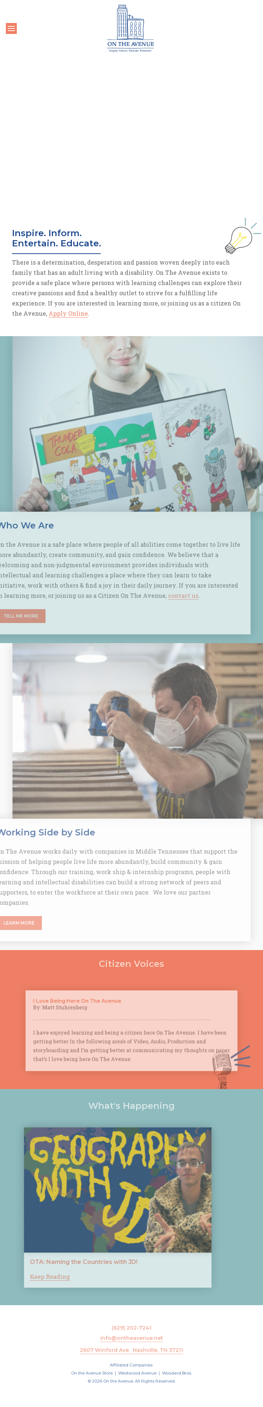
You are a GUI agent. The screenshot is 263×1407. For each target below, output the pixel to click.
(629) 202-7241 (131, 1328)
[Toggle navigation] (11, 28)
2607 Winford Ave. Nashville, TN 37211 (131, 1350)
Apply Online (68, 313)
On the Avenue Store (92, 1373)
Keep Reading (38, 1276)
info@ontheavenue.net (131, 1338)
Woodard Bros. (177, 1373)
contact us (171, 595)
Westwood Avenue (137, 1373)
